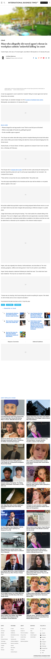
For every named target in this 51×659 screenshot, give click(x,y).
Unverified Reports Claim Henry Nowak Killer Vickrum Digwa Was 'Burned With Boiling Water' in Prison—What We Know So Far (12, 418)
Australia (32, 628)
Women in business (14, 643)
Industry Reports (14, 651)
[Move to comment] (49, 58)
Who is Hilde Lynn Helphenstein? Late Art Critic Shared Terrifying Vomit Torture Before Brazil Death (37, 462)
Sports (2, 647)
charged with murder (16, 169)
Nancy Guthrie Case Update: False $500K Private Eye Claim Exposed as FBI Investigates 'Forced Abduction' (11, 617)
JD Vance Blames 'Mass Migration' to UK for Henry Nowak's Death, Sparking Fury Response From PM (12, 529)
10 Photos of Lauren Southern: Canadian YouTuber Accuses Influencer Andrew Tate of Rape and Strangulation (37, 506)
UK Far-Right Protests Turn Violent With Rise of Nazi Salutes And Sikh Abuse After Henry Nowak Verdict (12, 595)
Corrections (23, 639)
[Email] (46, 58)
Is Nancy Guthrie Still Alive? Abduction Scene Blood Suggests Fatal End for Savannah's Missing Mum (38, 595)
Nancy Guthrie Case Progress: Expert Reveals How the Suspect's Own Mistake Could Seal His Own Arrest (38, 529)
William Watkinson (11, 56)
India (31, 630)
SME (2, 637)
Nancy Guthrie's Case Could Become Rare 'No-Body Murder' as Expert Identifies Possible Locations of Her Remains (37, 440)
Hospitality (13, 630)
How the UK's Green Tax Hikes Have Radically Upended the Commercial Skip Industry (12, 334)
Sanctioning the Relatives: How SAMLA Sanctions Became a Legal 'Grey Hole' (12, 315)
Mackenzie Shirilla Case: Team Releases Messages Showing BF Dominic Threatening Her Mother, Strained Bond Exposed (12, 440)
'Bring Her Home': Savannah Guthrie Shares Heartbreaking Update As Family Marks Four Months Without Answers (37, 617)
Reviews (2, 649)
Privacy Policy (23, 634)
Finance (12, 637)
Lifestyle (2, 645)
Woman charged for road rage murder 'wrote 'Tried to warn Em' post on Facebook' (22, 127)
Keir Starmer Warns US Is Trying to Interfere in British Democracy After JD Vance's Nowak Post (12, 573)
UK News (3, 630)
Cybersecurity (13, 639)
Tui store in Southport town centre (34, 99)
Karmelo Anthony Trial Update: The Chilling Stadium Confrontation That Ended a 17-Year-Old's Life (12, 484)
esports (12, 645)
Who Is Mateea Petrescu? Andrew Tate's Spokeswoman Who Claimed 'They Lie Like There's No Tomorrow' (37, 573)
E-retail (12, 628)
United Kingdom (33, 634)
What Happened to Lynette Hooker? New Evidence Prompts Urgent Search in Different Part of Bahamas (12, 551)
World (2, 628)
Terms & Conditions (24, 632)
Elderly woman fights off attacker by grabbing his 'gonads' (16, 130)
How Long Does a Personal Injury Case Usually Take (12, 321)
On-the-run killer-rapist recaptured (11, 132)
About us (22, 628)
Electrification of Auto (15, 634)
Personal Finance (4, 639)
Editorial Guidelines (38, 341)
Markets (2, 632)
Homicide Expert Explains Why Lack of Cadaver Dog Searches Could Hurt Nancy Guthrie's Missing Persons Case (36, 551)
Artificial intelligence (14, 641)
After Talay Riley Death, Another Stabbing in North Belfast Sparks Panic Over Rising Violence (12, 506)
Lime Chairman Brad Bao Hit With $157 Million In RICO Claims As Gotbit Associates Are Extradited (36, 315)
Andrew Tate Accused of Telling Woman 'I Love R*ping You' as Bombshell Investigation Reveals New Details (12, 462)
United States (33, 637)
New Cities (13, 647)
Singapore (32, 632)
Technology (3, 641)
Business (3, 634)
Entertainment (3, 643)
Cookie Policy (23, 637)
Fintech (12, 649)
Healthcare (13, 632)
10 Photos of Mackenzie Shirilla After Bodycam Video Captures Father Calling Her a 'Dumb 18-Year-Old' (38, 484)
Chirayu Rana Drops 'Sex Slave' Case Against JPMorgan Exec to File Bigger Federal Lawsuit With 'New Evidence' (38, 418)
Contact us (23, 630)
